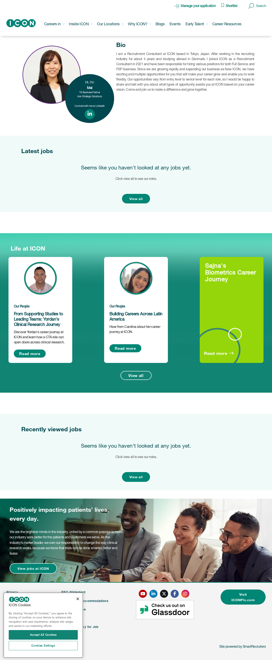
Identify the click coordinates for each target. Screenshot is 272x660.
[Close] (77, 599)
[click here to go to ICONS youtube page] (143, 593)
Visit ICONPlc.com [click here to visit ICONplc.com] (243, 597)
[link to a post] (40, 278)
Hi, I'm (89, 85)
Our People (21, 306)
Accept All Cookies (43, 634)
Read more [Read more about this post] (29, 353)
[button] (257, 6)
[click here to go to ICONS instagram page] (185, 593)
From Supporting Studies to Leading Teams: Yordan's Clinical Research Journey (38, 319)
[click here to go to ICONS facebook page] (174, 593)
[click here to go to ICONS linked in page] (153, 593)
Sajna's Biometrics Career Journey (230, 272)
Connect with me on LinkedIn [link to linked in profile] (90, 105)
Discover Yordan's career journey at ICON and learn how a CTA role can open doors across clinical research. (39, 337)
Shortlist (231, 6)
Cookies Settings (43, 645)
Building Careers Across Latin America (135, 316)
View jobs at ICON (33, 568)
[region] (43, 625)
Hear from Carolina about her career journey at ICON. (134, 329)
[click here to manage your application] (195, 6)
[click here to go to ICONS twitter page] (164, 593)
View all (136, 199)
